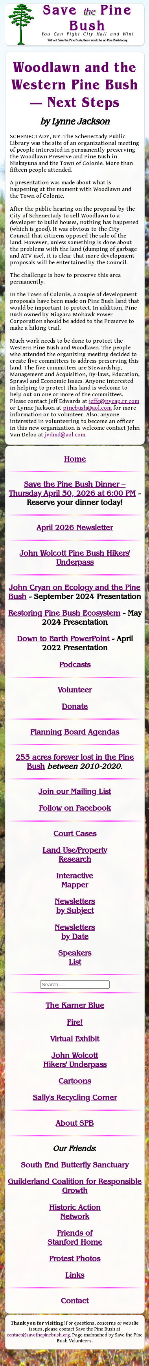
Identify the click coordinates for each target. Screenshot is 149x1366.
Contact (74, 1300)
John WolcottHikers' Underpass (75, 1060)
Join (46, 791)
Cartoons (75, 1081)
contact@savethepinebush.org (38, 1335)
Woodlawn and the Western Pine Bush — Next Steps (74, 84)
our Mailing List (82, 791)
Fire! (75, 1022)
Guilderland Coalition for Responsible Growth (75, 1186)
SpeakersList (74, 957)
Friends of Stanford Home (75, 1238)
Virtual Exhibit (74, 1038)
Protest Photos (74, 1258)
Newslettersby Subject (75, 906)
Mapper (74, 884)
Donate (75, 706)
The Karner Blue (75, 1005)
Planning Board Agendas (74, 732)
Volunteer (75, 689)
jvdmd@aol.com (65, 434)
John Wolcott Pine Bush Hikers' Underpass (75, 558)
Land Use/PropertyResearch (74, 855)
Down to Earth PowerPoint (63, 638)
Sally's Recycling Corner (75, 1097)
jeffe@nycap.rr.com (114, 401)
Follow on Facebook (75, 808)
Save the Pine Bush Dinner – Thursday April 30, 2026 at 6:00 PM (72, 489)
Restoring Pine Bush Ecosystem (64, 613)
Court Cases (74, 833)
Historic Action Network (75, 1212)
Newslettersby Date (75, 932)
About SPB (75, 1123)
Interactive (74, 875)
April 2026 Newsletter (75, 527)
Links (74, 1275)
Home (75, 459)
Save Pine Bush (87, 17)
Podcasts (74, 664)
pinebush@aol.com (87, 408)
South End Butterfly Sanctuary (75, 1164)
